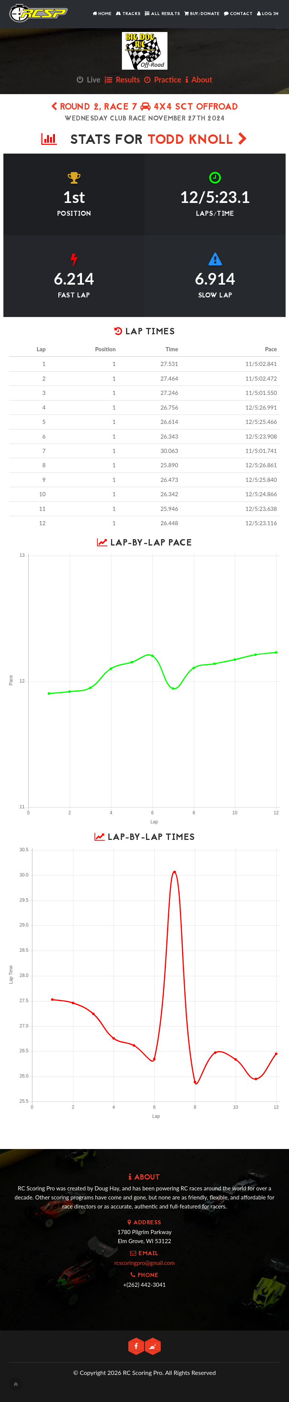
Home (102, 14)
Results (122, 79)
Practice (162, 79)
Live (88, 79)
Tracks (128, 14)
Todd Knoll (197, 140)
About (199, 79)
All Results (162, 14)
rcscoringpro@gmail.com (144, 1262)
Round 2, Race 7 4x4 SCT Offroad (145, 107)
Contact (238, 14)
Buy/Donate (201, 14)
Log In (267, 14)
